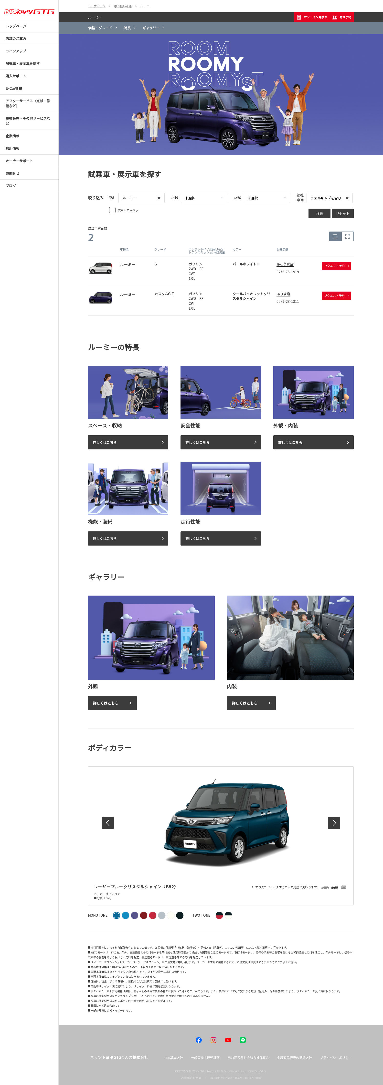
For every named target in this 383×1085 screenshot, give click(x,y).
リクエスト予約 (336, 266)
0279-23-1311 (288, 301)
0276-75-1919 (288, 271)
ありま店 (283, 293)
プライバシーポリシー (336, 1057)
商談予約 (341, 17)
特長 (127, 27)
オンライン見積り (312, 17)
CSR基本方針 (173, 1057)
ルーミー (95, 17)
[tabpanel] (221, 94)
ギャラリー (151, 27)
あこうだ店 (285, 264)
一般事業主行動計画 (205, 1057)
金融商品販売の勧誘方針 (294, 1057)
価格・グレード (100, 27)
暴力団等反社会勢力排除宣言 (248, 1057)
